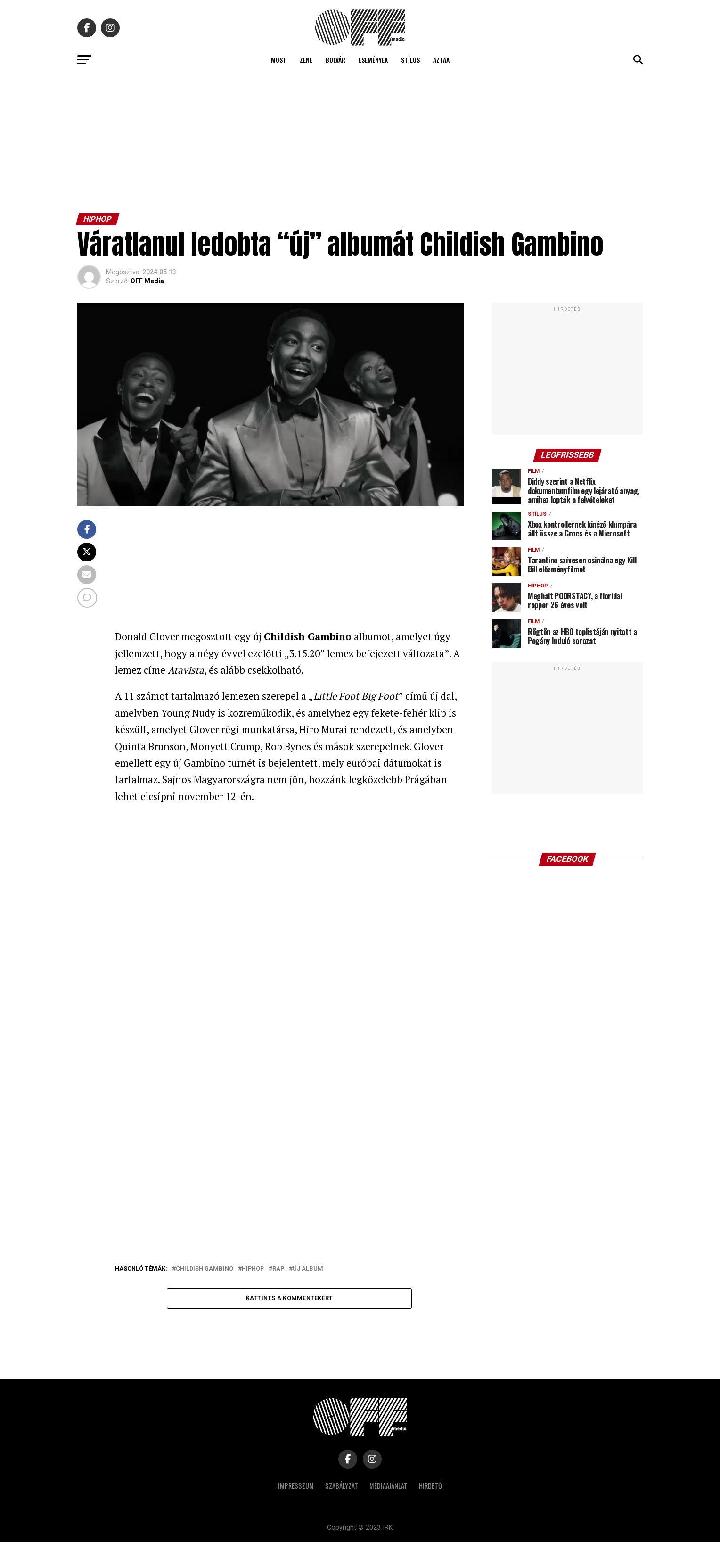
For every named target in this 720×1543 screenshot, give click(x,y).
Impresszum (296, 1487)
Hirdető (430, 1487)
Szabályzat (341, 1487)
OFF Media (147, 281)
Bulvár (335, 60)
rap (278, 1269)
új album (308, 1269)
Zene (306, 60)
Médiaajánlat (388, 1487)
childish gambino (204, 1269)
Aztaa (441, 60)
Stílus (410, 60)
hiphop (253, 1269)
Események (373, 60)
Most (278, 60)
